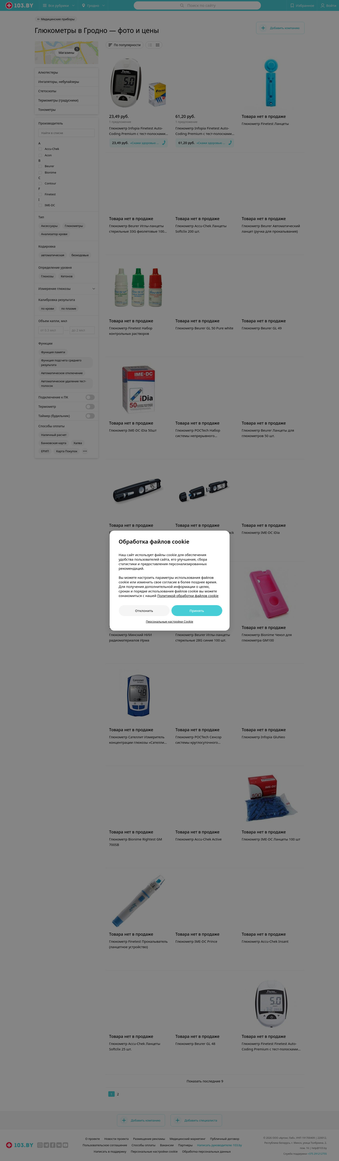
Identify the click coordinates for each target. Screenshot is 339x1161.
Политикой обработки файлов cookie (187, 595)
